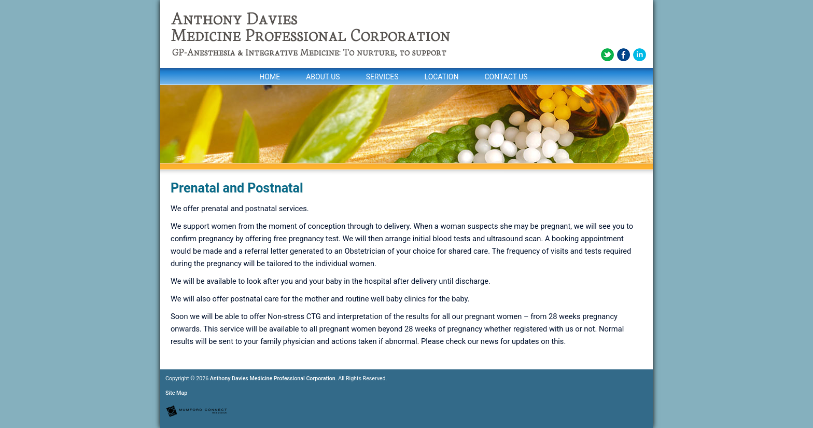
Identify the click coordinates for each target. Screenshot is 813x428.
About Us (323, 77)
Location (442, 77)
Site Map (176, 393)
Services (382, 77)
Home (269, 77)
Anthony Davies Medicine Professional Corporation (272, 378)
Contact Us (505, 77)
